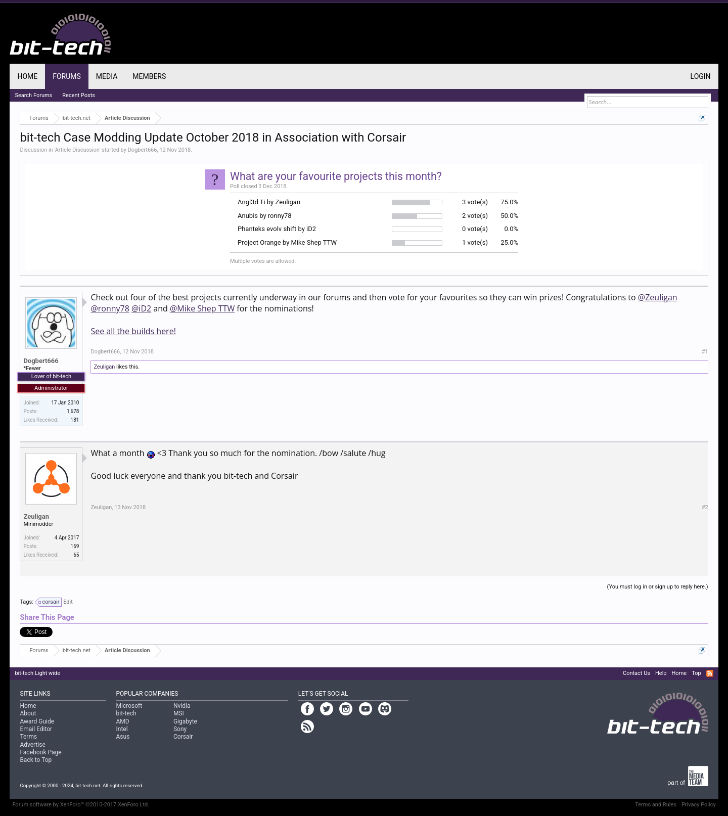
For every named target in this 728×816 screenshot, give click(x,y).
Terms (28, 736)
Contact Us (636, 673)
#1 (705, 351)
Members (149, 76)
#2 (705, 507)
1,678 (73, 411)
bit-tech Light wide (37, 673)
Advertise (32, 744)
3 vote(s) (475, 202)
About (28, 713)
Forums (67, 76)
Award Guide (37, 721)
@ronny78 (109, 308)
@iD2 (141, 308)
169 (75, 546)
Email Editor (36, 729)
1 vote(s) (475, 242)
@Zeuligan (657, 297)
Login (701, 76)
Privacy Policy (698, 804)
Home (27, 76)
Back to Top (36, 759)
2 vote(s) (475, 215)
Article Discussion (77, 150)
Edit (68, 602)
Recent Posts (78, 95)
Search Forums (33, 95)
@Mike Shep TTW (202, 308)
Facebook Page (40, 752)
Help (661, 673)
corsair (49, 602)
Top (696, 673)
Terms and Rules (655, 804)
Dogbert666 (142, 150)
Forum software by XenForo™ (80, 804)
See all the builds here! (132, 331)
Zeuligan (104, 367)
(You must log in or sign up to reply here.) (657, 586)
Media (106, 76)
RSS (709, 673)
